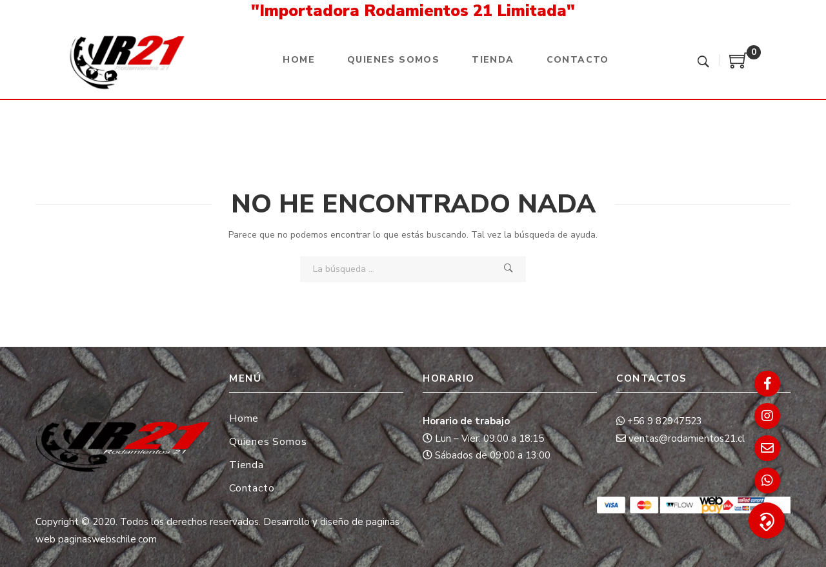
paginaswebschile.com (107, 539)
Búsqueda (508, 268)
